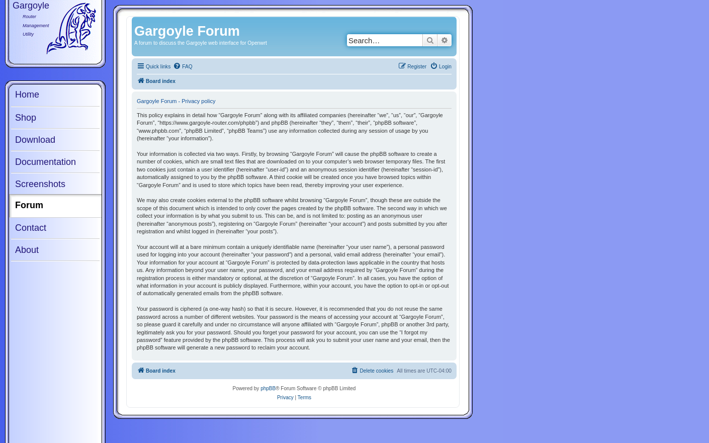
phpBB (268, 388)
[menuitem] (182, 66)
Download (35, 140)
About (27, 250)
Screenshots (40, 184)
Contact (30, 228)
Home (27, 95)
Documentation (45, 162)
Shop (25, 118)
